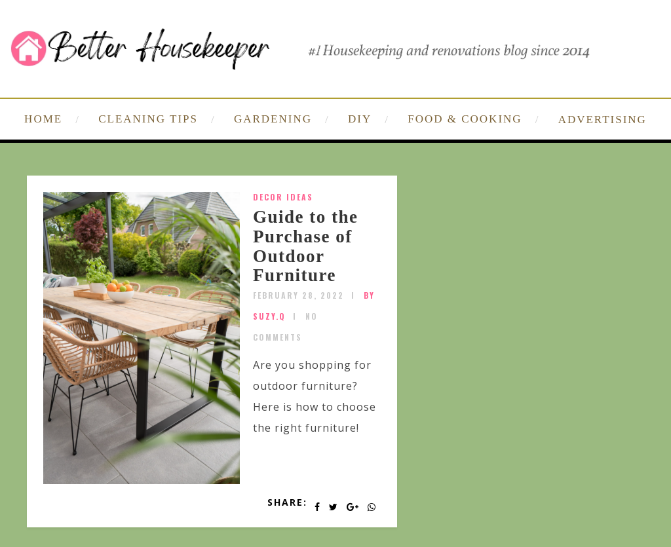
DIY (360, 119)
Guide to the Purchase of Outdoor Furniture (305, 246)
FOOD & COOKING (465, 119)
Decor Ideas (283, 196)
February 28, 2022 (298, 295)
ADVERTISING (602, 119)
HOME (43, 119)
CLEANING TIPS (148, 119)
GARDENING (273, 119)
